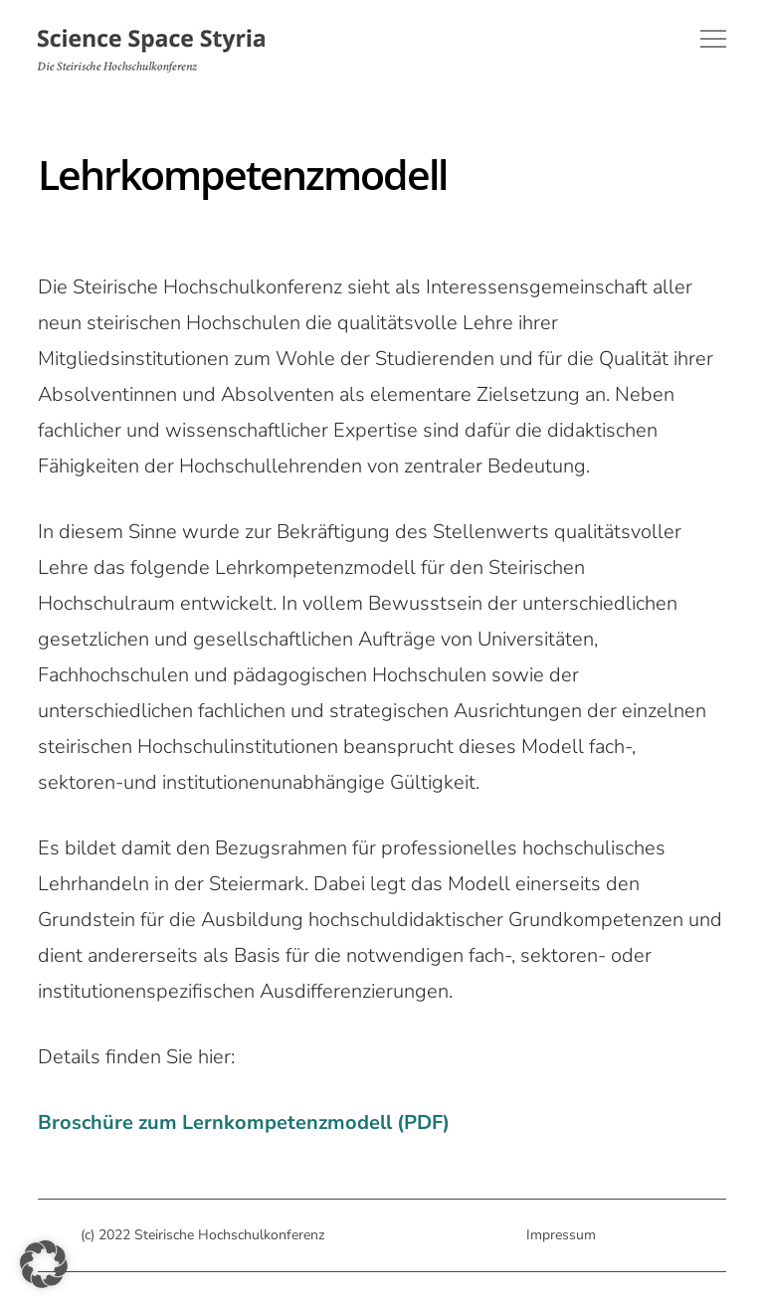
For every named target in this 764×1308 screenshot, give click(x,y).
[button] (44, 1264)
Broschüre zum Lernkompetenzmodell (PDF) (244, 1122)
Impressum (561, 1234)
